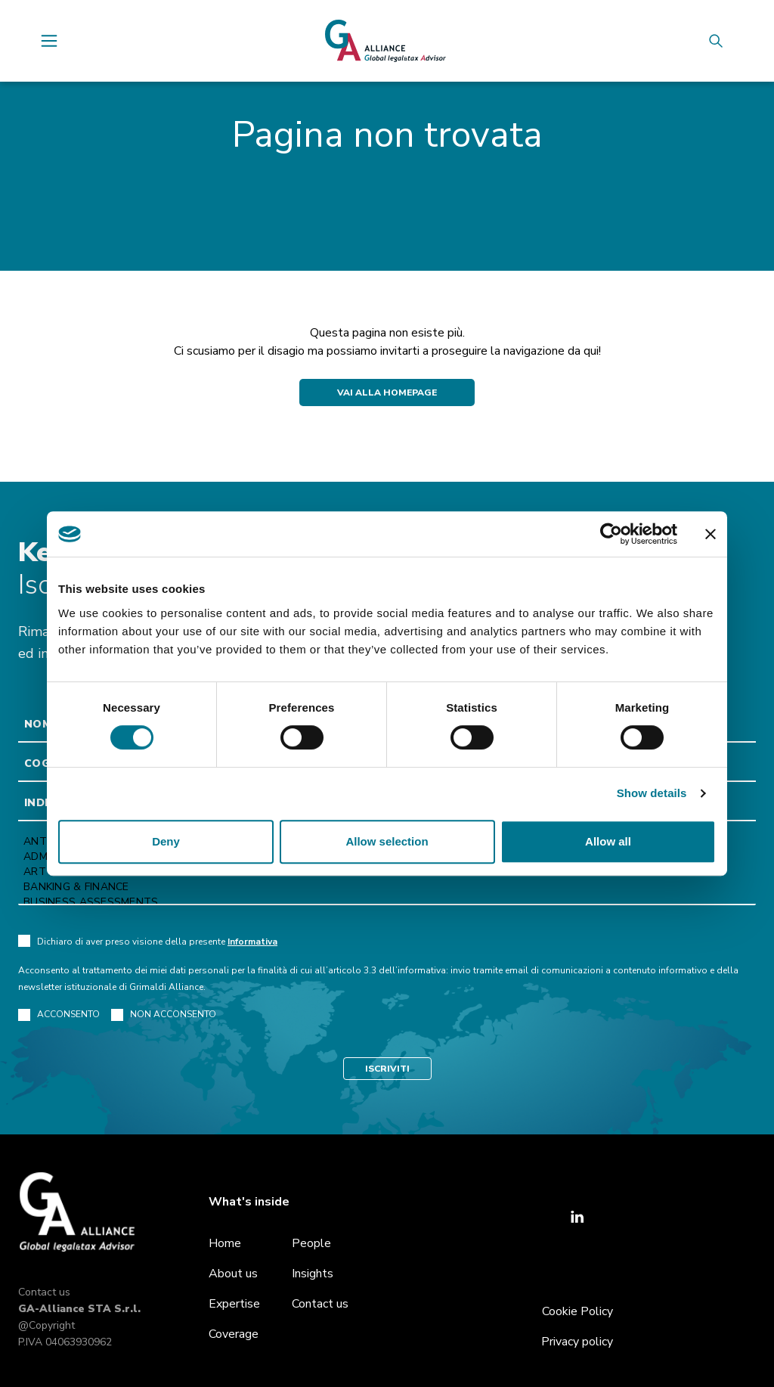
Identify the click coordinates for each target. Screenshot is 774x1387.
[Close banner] (710, 534)
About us (233, 1273)
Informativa (252, 942)
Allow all (608, 841)
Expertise (234, 1303)
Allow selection (386, 841)
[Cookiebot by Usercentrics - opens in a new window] (611, 534)
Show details (652, 793)
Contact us (44, 1292)
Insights (312, 1273)
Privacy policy (577, 1341)
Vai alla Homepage (387, 392)
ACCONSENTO (59, 1014)
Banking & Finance (387, 887)
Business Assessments (387, 902)
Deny (166, 841)
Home (225, 1243)
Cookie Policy (577, 1311)
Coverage (234, 1334)
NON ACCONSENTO (163, 1014)
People (311, 1243)
